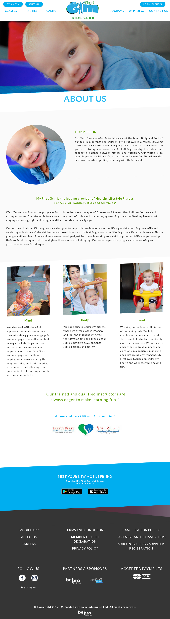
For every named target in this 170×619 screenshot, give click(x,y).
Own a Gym (13, 4)
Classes (11, 10)
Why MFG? (136, 10)
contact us (158, 10)
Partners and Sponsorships (141, 537)
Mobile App (29, 530)
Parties (32, 10)
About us (29, 537)
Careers (29, 544)
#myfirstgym (28, 587)
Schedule (34, 4)
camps (51, 10)
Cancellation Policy (141, 530)
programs (116, 10)
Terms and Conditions (85, 530)
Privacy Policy (85, 548)
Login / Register (152, 4)
